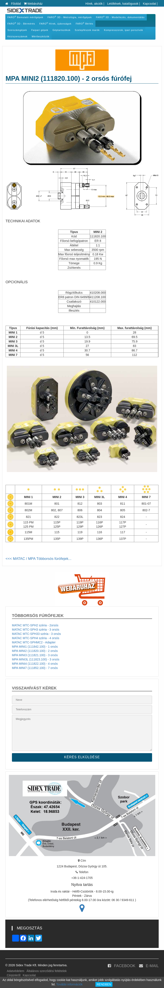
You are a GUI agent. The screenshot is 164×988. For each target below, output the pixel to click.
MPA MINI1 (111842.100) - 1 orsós (35, 646)
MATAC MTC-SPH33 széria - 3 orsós (36, 634)
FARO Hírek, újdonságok (55, 23)
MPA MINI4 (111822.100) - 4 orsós (35, 663)
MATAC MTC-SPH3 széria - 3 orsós (35, 629)
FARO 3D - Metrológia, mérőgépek (69, 17)
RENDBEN (104, 984)
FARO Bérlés (84, 23)
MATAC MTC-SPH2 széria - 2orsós (35, 625)
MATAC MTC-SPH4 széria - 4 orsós (35, 638)
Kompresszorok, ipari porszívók (123, 30)
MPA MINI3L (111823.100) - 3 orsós (35, 659)
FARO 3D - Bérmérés (21, 23)
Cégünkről (13, 975)
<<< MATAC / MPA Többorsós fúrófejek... (38, 559)
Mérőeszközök (40, 36)
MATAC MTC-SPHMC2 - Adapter (34, 642)
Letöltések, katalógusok (122, 3)
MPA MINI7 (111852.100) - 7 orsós (35, 668)
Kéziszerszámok (17, 36)
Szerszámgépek (17, 30)
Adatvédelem (15, 971)
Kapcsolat (149, 3)
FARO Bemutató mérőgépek (25, 17)
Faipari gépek (39, 30)
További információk (69, 984)
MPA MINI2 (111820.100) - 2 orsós (35, 651)
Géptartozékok (62, 30)
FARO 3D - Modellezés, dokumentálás (120, 17)
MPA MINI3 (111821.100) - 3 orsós (35, 655)
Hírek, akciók (94, 3)
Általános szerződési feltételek (47, 971)
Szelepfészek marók (87, 30)
